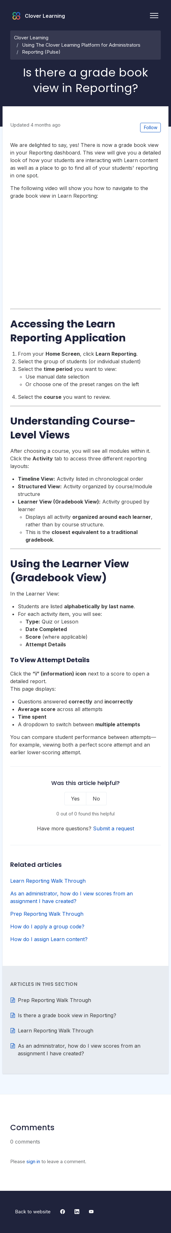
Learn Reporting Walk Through (48, 881)
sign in (33, 1161)
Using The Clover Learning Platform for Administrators (81, 45)
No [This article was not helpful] (96, 798)
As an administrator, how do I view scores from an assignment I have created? (71, 897)
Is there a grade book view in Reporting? (67, 1015)
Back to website (33, 1212)
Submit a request (113, 828)
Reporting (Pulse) (41, 52)
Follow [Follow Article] (150, 127)
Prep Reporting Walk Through (46, 914)
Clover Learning (31, 38)
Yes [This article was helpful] (75, 798)
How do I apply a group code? (47, 926)
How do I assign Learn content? (49, 939)
